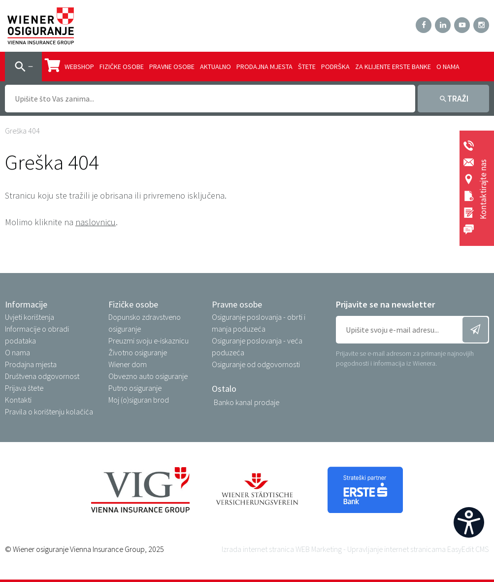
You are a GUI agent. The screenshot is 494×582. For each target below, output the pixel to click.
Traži (457, 98)
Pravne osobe (172, 66)
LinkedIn (443, 25)
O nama (448, 66)
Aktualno (215, 66)
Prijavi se (475, 329)
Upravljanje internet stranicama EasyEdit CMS (418, 549)
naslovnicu (95, 222)
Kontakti (18, 400)
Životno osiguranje (137, 352)
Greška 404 (22, 131)
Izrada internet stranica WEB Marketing (282, 549)
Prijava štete (24, 388)
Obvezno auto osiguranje (148, 376)
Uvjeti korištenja (29, 317)
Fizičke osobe (121, 66)
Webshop (69, 65)
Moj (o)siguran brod (138, 400)
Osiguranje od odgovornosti (256, 364)
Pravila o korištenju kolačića (49, 411)
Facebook (423, 25)
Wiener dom (127, 364)
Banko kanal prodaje (246, 402)
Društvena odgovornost (42, 376)
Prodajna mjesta (264, 66)
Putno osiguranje (135, 388)
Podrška (335, 66)
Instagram (481, 25)
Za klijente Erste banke (393, 66)
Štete (307, 66)
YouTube (462, 25)
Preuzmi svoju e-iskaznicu (148, 340)
